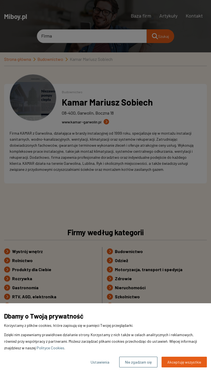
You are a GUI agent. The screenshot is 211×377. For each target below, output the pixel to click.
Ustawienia (100, 362)
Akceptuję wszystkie (184, 362)
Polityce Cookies (50, 347)
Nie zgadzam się (138, 362)
